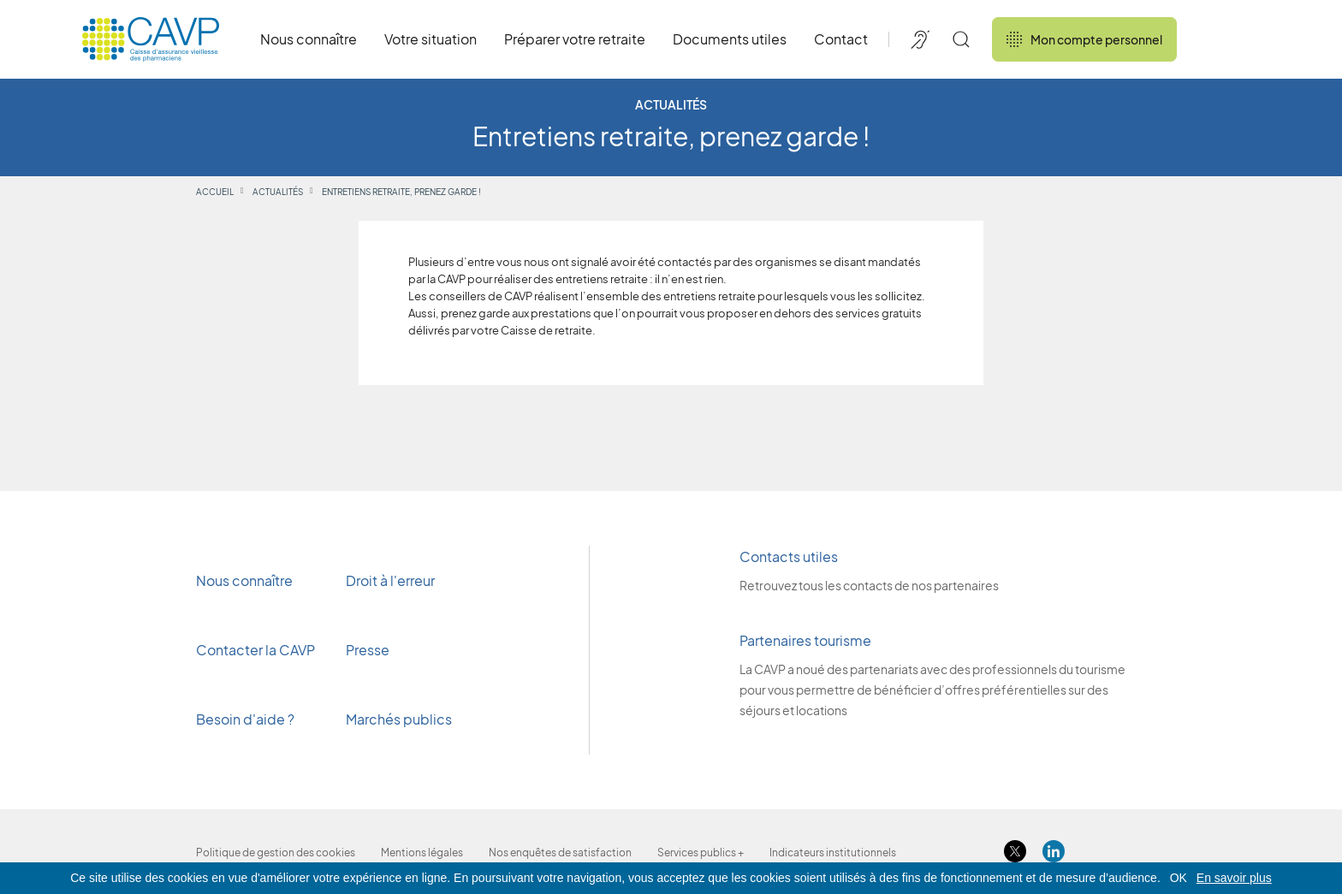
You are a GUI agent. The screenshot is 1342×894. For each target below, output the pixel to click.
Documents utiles (730, 39)
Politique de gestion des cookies (275, 852)
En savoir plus (1234, 878)
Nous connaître (308, 39)
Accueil (215, 191)
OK (1178, 878)
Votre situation (430, 39)
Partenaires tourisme (805, 640)
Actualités (277, 191)
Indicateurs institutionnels (832, 852)
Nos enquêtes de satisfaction (560, 852)
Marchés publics (399, 719)
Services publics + (700, 852)
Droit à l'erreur (390, 580)
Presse (369, 650)
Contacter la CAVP (255, 650)
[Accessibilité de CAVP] (920, 39)
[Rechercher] (961, 39)
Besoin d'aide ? (245, 719)
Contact (841, 39)
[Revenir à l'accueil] (150, 39)
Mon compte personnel (1084, 39)
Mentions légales (422, 852)
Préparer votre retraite (574, 39)
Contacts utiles (788, 556)
